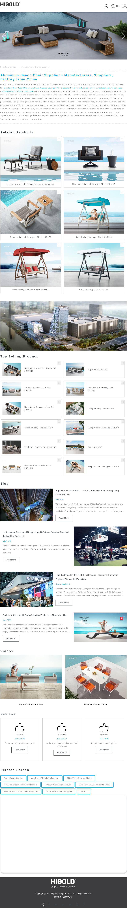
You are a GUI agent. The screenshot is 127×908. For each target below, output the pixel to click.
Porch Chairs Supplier (13, 778)
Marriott (83, 791)
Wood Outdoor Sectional (21, 91)
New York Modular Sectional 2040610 (40, 369)
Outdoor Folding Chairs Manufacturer (20, 785)
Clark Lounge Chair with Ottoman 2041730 (30, 184)
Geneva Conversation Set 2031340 (38, 466)
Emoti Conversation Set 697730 (37, 389)
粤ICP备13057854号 (63, 897)
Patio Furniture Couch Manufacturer (88, 88)
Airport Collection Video (31, 704)
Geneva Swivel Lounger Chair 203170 (30, 237)
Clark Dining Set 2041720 (38, 428)
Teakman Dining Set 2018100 (40, 447)
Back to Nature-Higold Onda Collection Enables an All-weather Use (35, 615)
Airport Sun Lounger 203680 (103, 467)
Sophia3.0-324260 (97, 369)
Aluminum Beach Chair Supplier (35, 67)
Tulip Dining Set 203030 (101, 408)
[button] (3, 35)
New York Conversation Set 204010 (39, 408)
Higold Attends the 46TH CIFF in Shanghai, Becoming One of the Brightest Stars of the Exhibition (87, 577)
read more (64, 518)
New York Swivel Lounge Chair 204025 (93, 184)
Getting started (9, 67)
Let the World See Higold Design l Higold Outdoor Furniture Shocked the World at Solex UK (36, 534)
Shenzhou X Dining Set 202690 (100, 389)
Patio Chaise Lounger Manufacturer (52, 88)
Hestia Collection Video (96, 704)
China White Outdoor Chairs (79, 778)
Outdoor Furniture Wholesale (19, 88)
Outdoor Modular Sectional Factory (94, 785)
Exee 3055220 (95, 447)
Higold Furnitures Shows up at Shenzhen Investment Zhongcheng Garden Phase (87, 492)
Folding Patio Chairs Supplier (58, 785)
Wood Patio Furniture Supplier (59, 791)
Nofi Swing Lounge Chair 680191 (93, 237)
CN (114, 6)
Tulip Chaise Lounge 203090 (103, 428)
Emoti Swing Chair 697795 (94, 290)
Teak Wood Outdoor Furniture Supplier (21, 791)
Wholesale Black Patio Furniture (45, 778)
